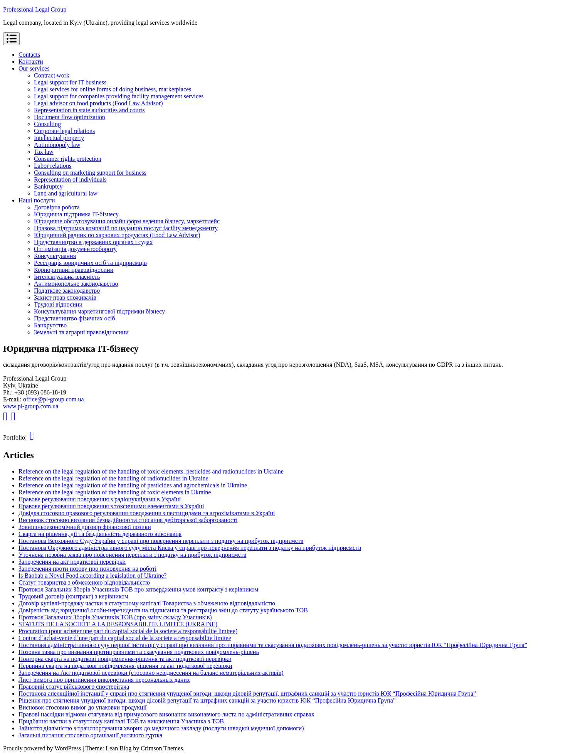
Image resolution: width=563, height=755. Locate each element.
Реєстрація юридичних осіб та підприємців (90, 263)
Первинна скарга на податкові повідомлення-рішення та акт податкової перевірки (125, 665)
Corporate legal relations (64, 131)
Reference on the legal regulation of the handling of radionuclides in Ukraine (113, 478)
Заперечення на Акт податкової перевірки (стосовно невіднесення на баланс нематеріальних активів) (151, 672)
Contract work (51, 75)
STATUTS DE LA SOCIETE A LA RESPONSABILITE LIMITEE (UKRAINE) (117, 624)
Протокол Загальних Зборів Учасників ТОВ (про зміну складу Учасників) (115, 617)
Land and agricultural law (65, 193)
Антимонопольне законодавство (76, 283)
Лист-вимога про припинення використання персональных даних (104, 679)
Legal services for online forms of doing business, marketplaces (112, 89)
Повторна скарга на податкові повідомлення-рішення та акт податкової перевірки (125, 659)
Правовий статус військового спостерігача (73, 686)
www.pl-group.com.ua (30, 406)
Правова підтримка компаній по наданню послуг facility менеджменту (126, 228)
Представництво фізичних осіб (74, 318)
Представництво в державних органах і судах (93, 242)
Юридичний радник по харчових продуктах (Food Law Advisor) (117, 235)
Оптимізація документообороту (75, 249)
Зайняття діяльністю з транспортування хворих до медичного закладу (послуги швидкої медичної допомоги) (161, 728)
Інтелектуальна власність (67, 276)
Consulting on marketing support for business (90, 172)
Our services (33, 68)
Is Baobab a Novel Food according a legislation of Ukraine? (92, 575)
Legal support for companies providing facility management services (118, 96)
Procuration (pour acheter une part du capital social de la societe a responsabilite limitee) (127, 631)
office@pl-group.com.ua (53, 399)
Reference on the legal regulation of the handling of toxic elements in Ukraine (114, 492)
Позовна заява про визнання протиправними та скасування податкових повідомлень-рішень (138, 652)
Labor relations (52, 165)
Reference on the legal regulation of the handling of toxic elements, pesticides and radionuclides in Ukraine (151, 471)
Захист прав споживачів (65, 297)
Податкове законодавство (67, 290)
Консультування (55, 256)
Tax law (44, 151)
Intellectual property (59, 138)
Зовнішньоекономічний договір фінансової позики (84, 527)
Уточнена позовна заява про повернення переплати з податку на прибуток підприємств (132, 554)
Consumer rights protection (67, 158)
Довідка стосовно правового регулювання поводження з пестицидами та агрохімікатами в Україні (146, 513)
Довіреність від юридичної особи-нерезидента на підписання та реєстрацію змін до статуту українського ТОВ (163, 610)
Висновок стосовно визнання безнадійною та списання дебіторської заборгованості (128, 520)
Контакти (30, 61)
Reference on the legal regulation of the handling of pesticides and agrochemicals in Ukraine (132, 485)
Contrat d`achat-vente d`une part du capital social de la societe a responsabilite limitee (124, 638)
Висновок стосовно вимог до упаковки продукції (82, 707)
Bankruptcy (48, 186)
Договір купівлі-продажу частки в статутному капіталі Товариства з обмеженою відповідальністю (146, 603)
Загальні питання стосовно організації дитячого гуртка (90, 735)
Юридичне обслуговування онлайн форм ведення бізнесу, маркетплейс (127, 221)
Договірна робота (57, 207)
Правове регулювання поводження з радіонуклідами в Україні (99, 499)
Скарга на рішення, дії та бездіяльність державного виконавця (100, 534)
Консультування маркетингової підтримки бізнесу (99, 311)
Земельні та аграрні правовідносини (81, 332)
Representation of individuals (70, 179)
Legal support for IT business (70, 82)
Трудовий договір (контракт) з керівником (73, 596)
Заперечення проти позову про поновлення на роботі (87, 568)
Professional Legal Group (34, 9)
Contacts (29, 54)
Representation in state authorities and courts (89, 110)
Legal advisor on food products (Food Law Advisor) (98, 103)
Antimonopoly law (57, 145)
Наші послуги (36, 200)
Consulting (47, 124)
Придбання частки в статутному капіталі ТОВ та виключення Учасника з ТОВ (121, 721)
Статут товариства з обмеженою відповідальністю (84, 582)
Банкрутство (50, 325)
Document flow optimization (69, 117)
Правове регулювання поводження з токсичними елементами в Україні (111, 506)
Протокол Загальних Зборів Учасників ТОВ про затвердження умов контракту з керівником (138, 589)
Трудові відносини (58, 304)
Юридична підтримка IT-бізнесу (76, 214)
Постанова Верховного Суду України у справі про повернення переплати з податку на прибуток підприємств (160, 541)
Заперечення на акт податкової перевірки (72, 561)
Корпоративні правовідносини (73, 269)
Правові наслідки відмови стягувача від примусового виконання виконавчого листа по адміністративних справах (166, 714)
